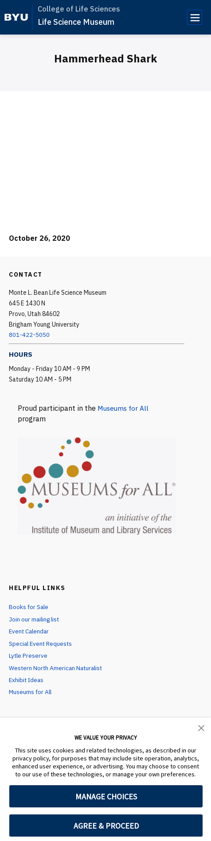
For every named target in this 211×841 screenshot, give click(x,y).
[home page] (16, 17)
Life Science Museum (76, 22)
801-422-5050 (29, 335)
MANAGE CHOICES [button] (106, 796)
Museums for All (124, 408)
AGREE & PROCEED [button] (106, 826)
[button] (201, 727)
